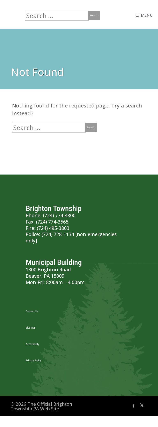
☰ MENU (143, 15)
